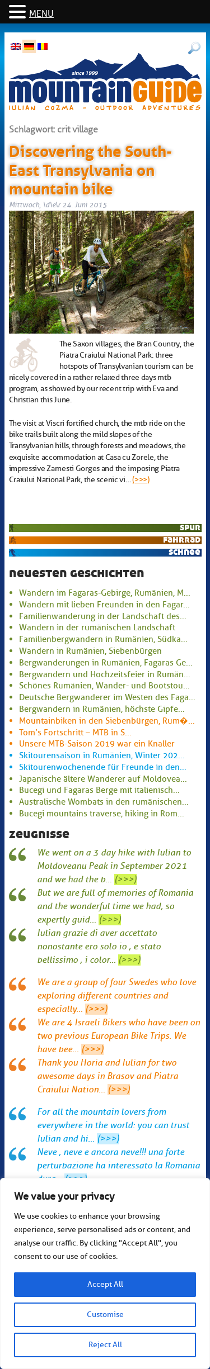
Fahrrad (181, 539)
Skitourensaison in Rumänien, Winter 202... (102, 755)
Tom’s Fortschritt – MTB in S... (75, 732)
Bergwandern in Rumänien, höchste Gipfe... (102, 709)
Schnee (184, 552)
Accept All (105, 1284)
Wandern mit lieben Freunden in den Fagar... (104, 604)
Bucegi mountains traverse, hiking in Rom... (101, 813)
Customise (105, 1314)
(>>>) (141, 479)
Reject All (105, 1344)
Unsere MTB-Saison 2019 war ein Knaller (97, 743)
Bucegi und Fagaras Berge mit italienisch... (99, 790)
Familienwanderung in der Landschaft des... (102, 616)
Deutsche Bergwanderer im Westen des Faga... (107, 697)
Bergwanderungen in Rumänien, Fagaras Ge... (106, 662)
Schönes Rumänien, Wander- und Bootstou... (104, 685)
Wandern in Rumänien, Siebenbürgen (90, 651)
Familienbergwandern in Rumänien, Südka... (103, 639)
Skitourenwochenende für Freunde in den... (102, 767)
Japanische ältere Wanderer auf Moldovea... (103, 779)
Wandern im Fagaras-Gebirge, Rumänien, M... (104, 592)
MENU (41, 14)
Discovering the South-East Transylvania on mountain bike (90, 168)
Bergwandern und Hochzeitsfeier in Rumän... (104, 674)
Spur (190, 527)
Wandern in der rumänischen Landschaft (97, 627)
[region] (105, 1273)
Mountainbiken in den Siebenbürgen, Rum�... (107, 720)
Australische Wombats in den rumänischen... (104, 801)
